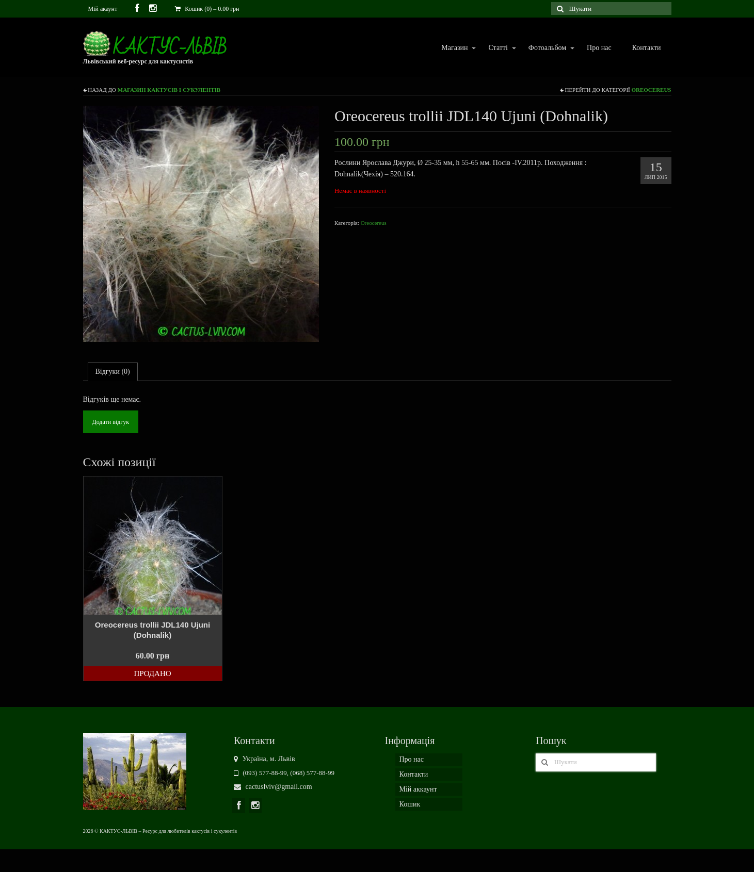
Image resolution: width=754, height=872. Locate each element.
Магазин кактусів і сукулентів (169, 90)
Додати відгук (110, 421)
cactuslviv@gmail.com (273, 787)
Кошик (410, 804)
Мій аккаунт (418, 789)
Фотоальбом (546, 48)
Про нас (599, 48)
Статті (497, 48)
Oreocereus (651, 90)
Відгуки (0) (112, 371)
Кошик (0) (207, 8)
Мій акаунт (103, 8)
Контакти (646, 48)
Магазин (454, 48)
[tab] (113, 372)
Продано (152, 673)
